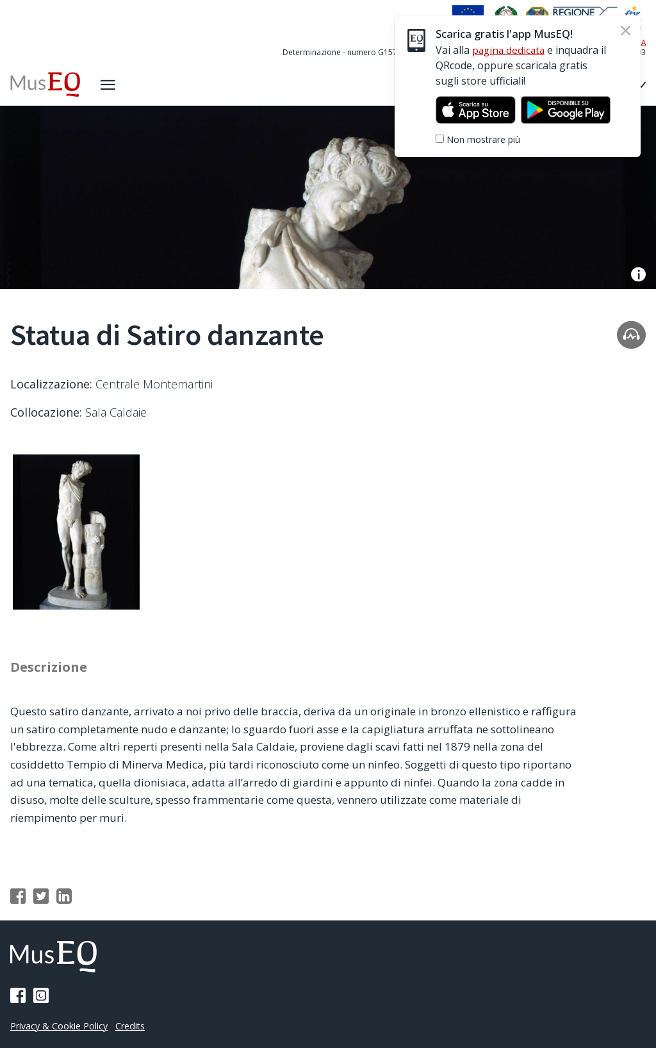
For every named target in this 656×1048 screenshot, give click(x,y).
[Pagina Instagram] (41, 995)
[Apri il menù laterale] (111, 84)
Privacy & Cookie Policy (61, 1025)
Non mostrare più (483, 139)
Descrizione (50, 672)
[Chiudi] (625, 31)
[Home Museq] (46, 84)
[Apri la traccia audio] (631, 334)
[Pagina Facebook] (18, 995)
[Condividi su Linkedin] (64, 901)
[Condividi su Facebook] (18, 901)
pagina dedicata (510, 50)
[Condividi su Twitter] (41, 901)
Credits (136, 1025)
